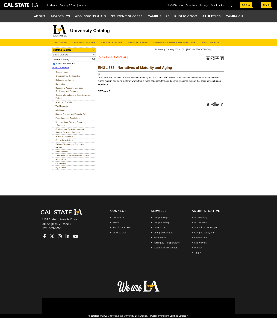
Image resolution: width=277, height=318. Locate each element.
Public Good (185, 16)
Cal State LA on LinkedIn (67, 236)
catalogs (95, 315)
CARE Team (160, 227)
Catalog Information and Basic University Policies (73, 96)
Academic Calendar (63, 102)
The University (61, 106)
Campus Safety (161, 222)
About (40, 16)
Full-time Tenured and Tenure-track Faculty (70, 145)
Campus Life (158, 16)
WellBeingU (160, 237)
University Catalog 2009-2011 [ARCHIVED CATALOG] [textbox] (183, 49)
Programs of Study (138, 43)
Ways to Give (119, 232)
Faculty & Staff (68, 5)
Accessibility (200, 217)
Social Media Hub (122, 227)
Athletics (211, 16)
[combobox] (189, 49)
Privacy (198, 247)
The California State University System (72, 155)
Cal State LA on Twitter (52, 236)
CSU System (200, 237)
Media (116, 222)
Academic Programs (64, 136)
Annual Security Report (206, 227)
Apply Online (60, 43)
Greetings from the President (67, 76)
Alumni (83, 5)
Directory (191, 5)
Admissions (60, 110)
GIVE (266, 5)
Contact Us (118, 217)
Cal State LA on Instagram (60, 236)
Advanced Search (60, 67)
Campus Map (61, 163)
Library (204, 5)
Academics (60, 16)
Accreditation (201, 222)
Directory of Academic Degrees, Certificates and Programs (69, 89)
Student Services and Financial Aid (70, 114)
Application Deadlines (83, 43)
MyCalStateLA (175, 5)
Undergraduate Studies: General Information (69, 123)
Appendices (60, 159)
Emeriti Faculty (61, 151)
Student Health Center (165, 247)
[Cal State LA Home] (63, 215)
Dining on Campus (163, 232)
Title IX (197, 252)
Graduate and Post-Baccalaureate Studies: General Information (70, 130)
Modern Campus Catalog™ (174, 315)
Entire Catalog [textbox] (60, 54)
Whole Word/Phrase (65, 63)
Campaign (234, 16)
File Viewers (200, 242)
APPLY (246, 5)
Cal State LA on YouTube (75, 236)
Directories (60, 84)
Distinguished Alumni (64, 80)
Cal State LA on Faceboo (44, 236)
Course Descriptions (64, 140)
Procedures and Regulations (67, 118)
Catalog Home (61, 72)
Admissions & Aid (90, 16)
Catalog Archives (210, 43)
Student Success (127, 16)
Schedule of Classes (111, 43)
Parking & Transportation (167, 242)
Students (51, 5)
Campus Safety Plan (204, 232)
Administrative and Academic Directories (174, 43)
